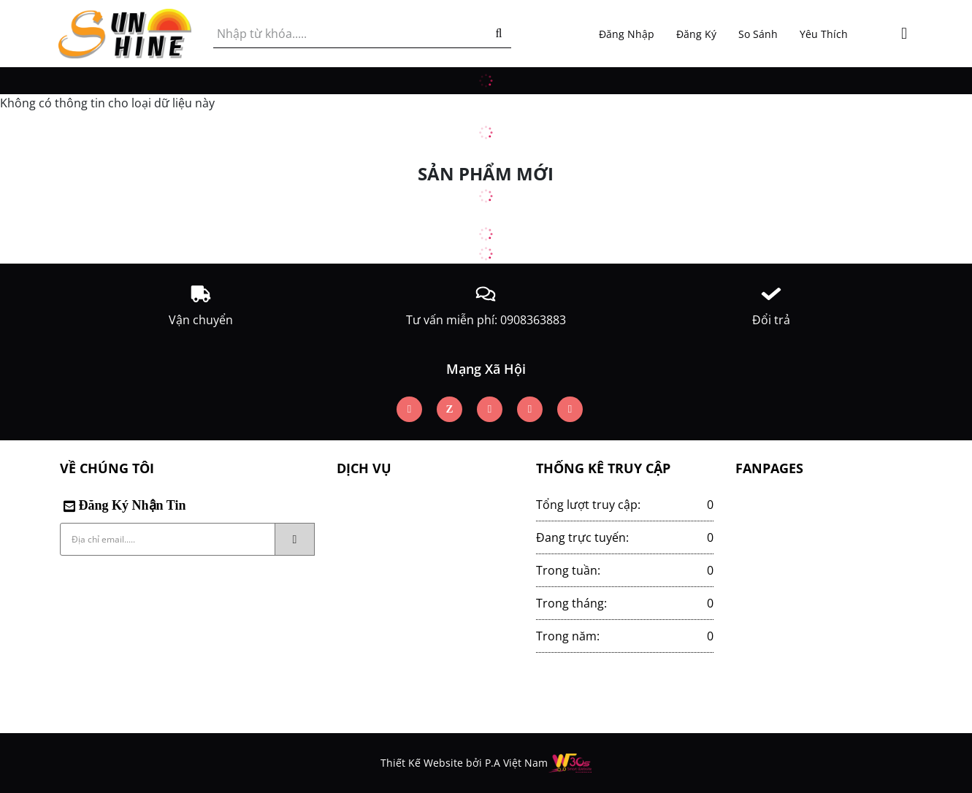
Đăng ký (696, 34)
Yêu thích (824, 34)
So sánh (758, 34)
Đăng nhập (626, 34)
